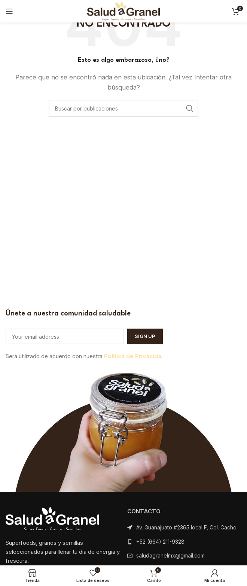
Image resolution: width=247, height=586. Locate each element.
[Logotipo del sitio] (123, 10)
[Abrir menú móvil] (9, 11)
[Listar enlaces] (184, 542)
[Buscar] (123, 108)
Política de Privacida (132, 356)
